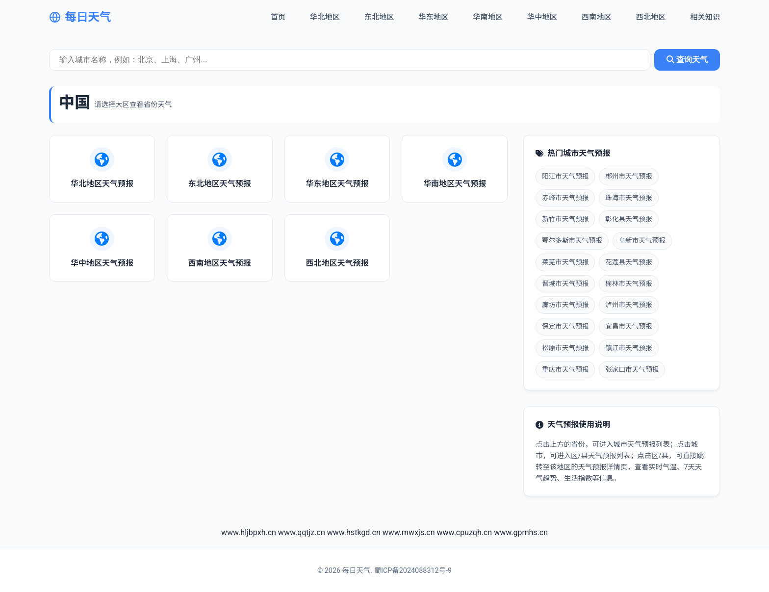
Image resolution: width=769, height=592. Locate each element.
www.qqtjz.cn (301, 532)
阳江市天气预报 (565, 176)
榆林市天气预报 (628, 283)
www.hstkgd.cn (354, 532)
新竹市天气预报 (565, 219)
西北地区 (651, 17)
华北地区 (325, 17)
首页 (278, 17)
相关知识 (705, 17)
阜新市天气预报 (642, 240)
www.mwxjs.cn (409, 532)
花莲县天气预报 (628, 262)
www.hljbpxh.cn (248, 532)
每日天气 (80, 17)
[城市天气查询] (349, 60)
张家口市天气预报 (632, 369)
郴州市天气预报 (628, 176)
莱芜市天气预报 (565, 262)
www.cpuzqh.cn (464, 532)
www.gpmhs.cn (521, 532)
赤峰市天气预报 (565, 198)
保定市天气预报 (565, 326)
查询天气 (687, 59)
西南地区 (597, 17)
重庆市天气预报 (565, 369)
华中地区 (542, 17)
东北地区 (379, 17)
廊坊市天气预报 (565, 305)
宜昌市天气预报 (628, 326)
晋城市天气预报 (565, 283)
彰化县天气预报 (628, 219)
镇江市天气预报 (628, 348)
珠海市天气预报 (628, 198)
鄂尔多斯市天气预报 (572, 240)
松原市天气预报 (565, 348)
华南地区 (488, 17)
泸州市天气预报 (628, 305)
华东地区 (434, 17)
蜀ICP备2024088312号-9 (413, 570)
